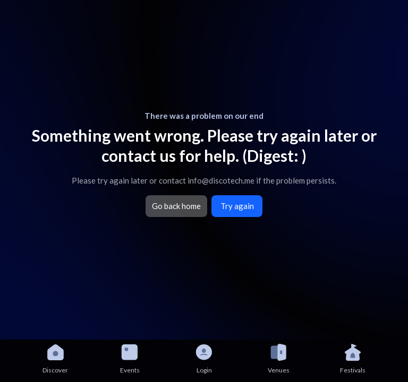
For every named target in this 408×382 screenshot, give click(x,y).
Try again (237, 206)
